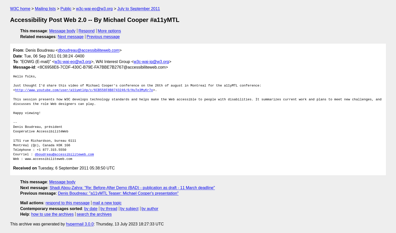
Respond (87, 31)
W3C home (20, 9)
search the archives (94, 214)
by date (90, 209)
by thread (109, 209)
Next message (71, 37)
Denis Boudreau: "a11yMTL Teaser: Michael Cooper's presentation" (118, 193)
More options (109, 31)
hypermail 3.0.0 (79, 224)
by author (149, 209)
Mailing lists (45, 9)
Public (65, 9)
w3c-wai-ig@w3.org (151, 62)
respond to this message (67, 203)
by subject (129, 209)
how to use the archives (52, 214)
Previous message (103, 37)
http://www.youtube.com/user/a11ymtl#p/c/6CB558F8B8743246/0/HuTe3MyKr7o (84, 90)
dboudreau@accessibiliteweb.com (88, 50)
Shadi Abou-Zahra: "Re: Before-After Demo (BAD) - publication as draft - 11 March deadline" (132, 188)
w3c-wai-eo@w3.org (94, 9)
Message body (62, 31)
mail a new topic (107, 203)
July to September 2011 (138, 9)
